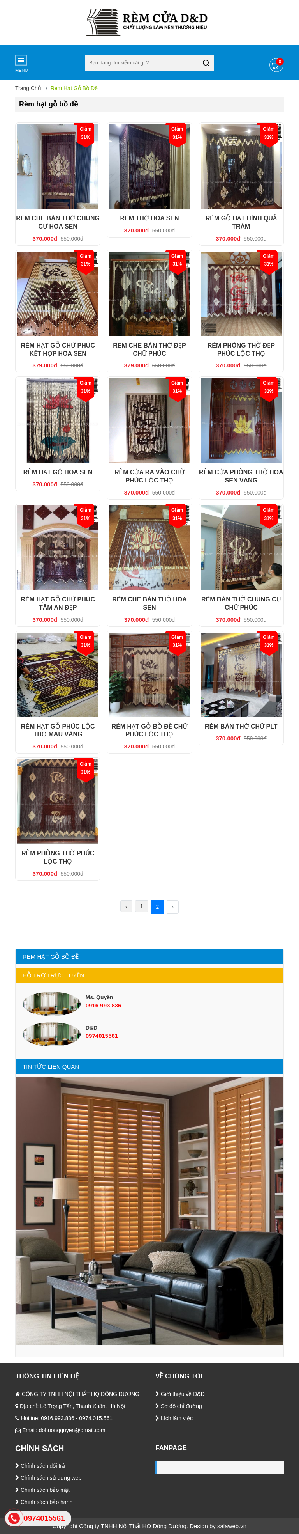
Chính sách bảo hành (43, 1502)
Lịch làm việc (174, 1418)
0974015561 (102, 1035)
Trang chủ (28, 88)
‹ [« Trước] (126, 906)
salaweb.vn (231, 1526)
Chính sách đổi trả (40, 1466)
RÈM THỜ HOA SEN (149, 218)
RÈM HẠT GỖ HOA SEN (58, 472)
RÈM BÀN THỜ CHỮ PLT (241, 726)
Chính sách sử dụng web (48, 1478)
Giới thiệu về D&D (180, 1394)
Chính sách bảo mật (42, 1490)
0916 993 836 (103, 1005)
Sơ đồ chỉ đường (178, 1406)
